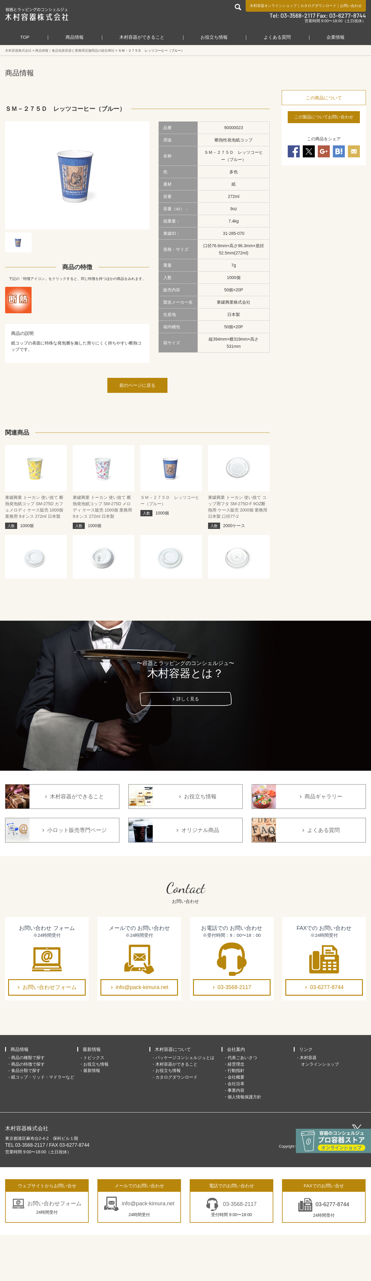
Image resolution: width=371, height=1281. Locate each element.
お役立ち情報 (214, 37)
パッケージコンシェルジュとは (184, 1103)
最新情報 (92, 1095)
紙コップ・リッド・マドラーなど (42, 1123)
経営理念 (236, 1110)
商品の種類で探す (28, 1103)
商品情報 (75, 37)
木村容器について (173, 1095)
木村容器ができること (141, 37)
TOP (24, 37)
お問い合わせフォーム (50, 1034)
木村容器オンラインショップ (273, 6)
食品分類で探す (26, 1116)
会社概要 (236, 1123)
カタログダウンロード (318, 6)
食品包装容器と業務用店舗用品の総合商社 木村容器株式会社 (37, 14)
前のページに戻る (137, 385)
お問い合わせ (351, 6)
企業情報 (336, 37)
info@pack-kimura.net (142, 1034)
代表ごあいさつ (242, 1103)
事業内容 (236, 1136)
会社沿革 (236, 1130)
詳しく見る (187, 745)
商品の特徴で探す (28, 1110)
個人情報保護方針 (244, 1142)
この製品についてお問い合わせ (323, 116)
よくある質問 (277, 37)
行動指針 (236, 1116)
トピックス (93, 1103)
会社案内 (236, 1095)
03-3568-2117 (234, 1034)
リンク (306, 1095)
